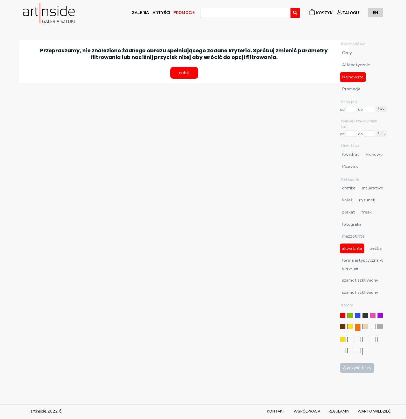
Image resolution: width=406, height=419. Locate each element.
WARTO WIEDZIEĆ (374, 411)
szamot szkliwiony (360, 280)
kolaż (347, 200)
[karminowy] (342, 350)
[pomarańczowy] (357, 327)
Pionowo (374, 154)
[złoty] (342, 339)
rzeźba (375, 248)
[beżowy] (365, 326)
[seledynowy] (365, 351)
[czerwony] (342, 315)
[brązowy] (342, 326)
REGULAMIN (339, 411)
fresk (366, 212)
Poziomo (350, 166)
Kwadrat (350, 154)
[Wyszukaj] (295, 13)
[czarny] (365, 315)
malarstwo (372, 188)
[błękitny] (380, 339)
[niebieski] (357, 315)
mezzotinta (353, 236)
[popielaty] (350, 350)
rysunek (367, 200)
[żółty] (350, 326)
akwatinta (352, 248)
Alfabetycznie (356, 65)
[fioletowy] (380, 315)
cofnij (184, 73)
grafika (348, 188)
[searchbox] (203, 14)
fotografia (351, 224)
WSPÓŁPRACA (307, 411)
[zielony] (350, 315)
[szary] (380, 326)
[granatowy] (372, 339)
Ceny (347, 53)
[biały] (372, 326)
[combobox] (245, 13)
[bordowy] (357, 350)
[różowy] (372, 315)
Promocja (351, 89)
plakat (348, 212)
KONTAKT (276, 411)
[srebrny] (350, 339)
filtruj (381, 109)
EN (375, 12)
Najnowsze (353, 77)
